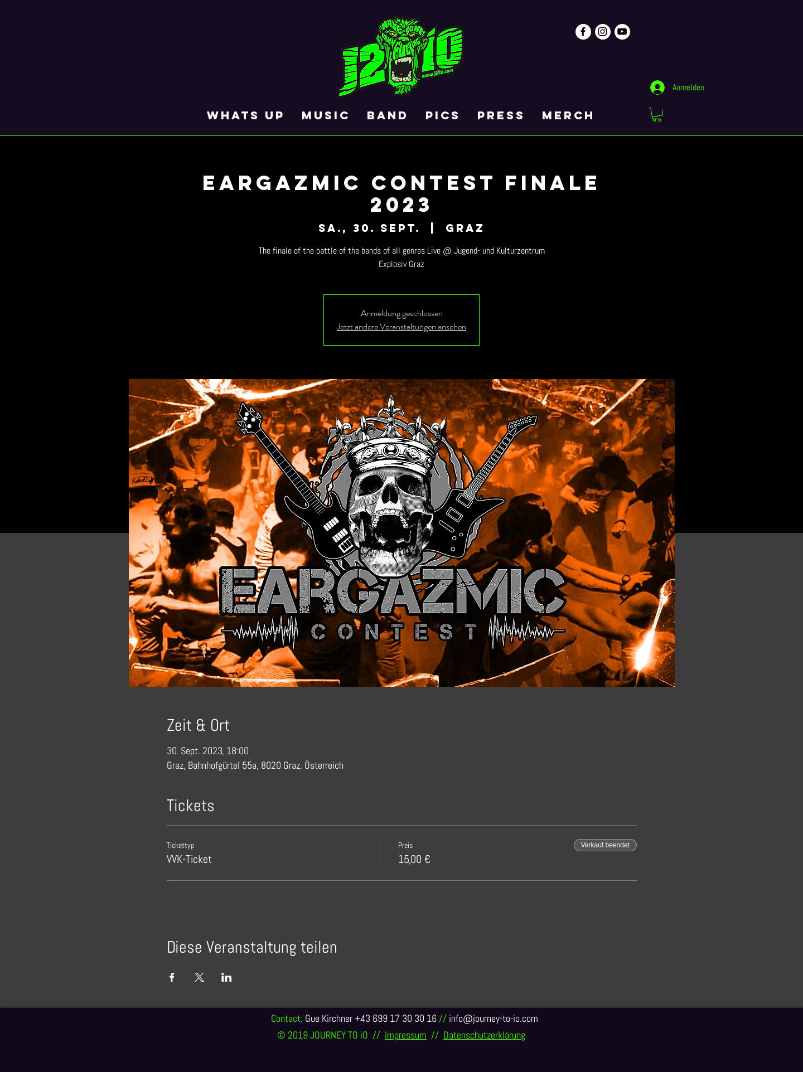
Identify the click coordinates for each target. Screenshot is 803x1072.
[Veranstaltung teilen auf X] (199, 977)
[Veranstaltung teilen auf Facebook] (172, 977)
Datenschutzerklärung (484, 1035)
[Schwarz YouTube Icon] (622, 31)
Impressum (406, 1035)
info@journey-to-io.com (493, 1018)
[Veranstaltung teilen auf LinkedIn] (226, 977)
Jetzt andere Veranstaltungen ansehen (401, 326)
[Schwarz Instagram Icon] (602, 31)
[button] (657, 115)
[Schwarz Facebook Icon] (583, 31)
